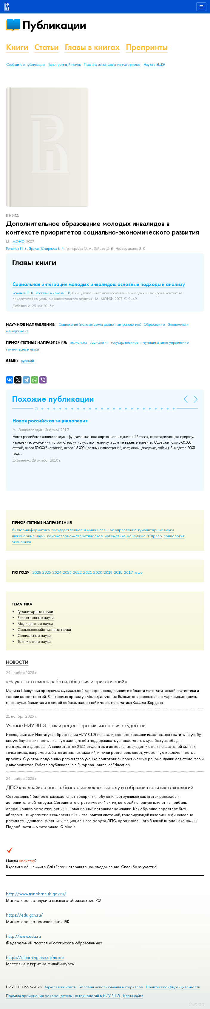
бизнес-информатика (31, 529)
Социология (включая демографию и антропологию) (100, 324)
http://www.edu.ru (23, 936)
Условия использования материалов (111, 987)
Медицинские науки (35, 623)
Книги (17, 47)
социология (174, 535)
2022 (77, 572)
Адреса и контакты (60, 987)
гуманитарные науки (156, 529)
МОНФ (18, 241)
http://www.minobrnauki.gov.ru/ (36, 894)
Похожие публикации (53, 399)
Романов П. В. (16, 248)
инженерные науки (29, 535)
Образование (155, 324)
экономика (21, 541)
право (156, 535)
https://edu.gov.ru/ (24, 915)
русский (27, 360)
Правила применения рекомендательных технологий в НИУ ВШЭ (63, 995)
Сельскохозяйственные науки (44, 629)
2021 (87, 572)
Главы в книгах (92, 47)
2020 (97, 572)
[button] (36, 409)
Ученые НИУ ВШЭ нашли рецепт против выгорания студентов (76, 725)
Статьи (46, 47)
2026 (37, 572)
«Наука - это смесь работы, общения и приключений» (66, 681)
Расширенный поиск (64, 64)
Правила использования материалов (112, 64)
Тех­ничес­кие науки (34, 641)
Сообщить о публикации (25, 64)
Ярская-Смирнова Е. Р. (46, 248)
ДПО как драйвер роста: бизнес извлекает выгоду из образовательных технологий (99, 787)
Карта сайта (133, 995)
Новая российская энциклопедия (50, 420)
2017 (128, 572)
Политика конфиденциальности (173, 987)
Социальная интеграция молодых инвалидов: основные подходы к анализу (99, 284)
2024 (56, 572)
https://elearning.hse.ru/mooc (35, 957)
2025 (46, 572)
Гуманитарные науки (35, 611)
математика (114, 535)
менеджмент (138, 535)
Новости (17, 662)
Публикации (54, 25)
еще (139, 572)
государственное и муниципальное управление (94, 529)
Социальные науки (34, 635)
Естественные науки (36, 617)
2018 (118, 572)
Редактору (196, 1003)
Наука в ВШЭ (154, 64)
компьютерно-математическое (75, 535)
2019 (108, 572)
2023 (67, 572)
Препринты (147, 47)
